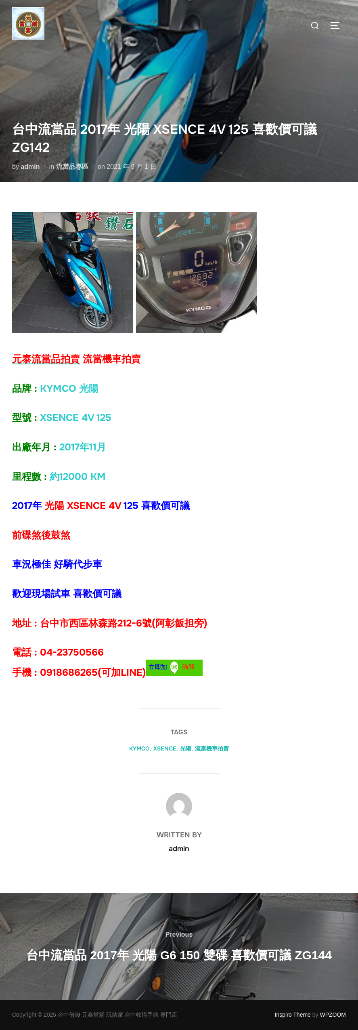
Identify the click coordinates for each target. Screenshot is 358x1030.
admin (30, 166)
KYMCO (139, 748)
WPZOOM (333, 1014)
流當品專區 (72, 166)
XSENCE (164, 748)
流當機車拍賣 (212, 748)
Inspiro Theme (293, 1014)
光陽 (185, 748)
